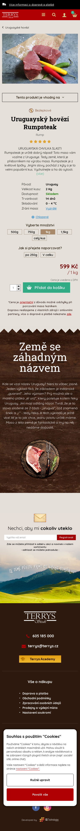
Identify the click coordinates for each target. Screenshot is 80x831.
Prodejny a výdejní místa (40, 708)
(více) (40, 174)
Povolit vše (40, 794)
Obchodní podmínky (36, 698)
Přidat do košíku (49, 287)
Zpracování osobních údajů (41, 703)
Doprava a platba (35, 693)
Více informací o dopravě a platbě (31, 4)
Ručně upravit (40, 780)
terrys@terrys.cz (43, 646)
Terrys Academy (40, 659)
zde (69, 314)
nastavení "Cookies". (28, 768)
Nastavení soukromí (36, 712)
